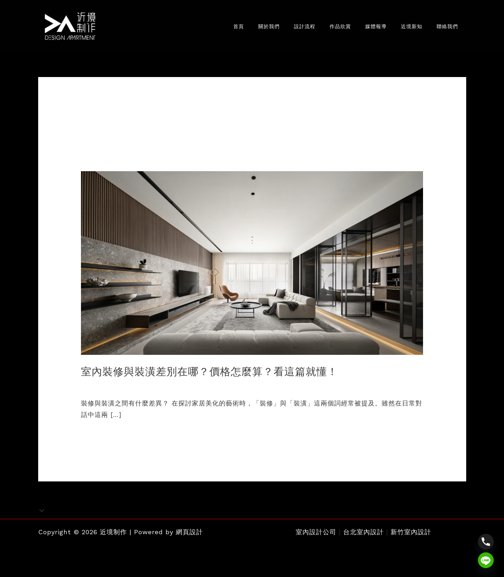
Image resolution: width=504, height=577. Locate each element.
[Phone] (486, 542)
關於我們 (249, 28)
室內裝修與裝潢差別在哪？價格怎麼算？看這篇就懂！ (213, 375)
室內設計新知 (101, 388)
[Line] (486, 560)
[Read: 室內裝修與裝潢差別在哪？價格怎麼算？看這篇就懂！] (252, 265)
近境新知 (406, 28)
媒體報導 (367, 28)
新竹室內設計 (411, 534)
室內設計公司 (316, 534)
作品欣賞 (327, 28)
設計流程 (288, 28)
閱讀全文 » (97, 438)
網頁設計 (189, 534)
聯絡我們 (445, 28)
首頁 (215, 28)
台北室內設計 (363, 534)
